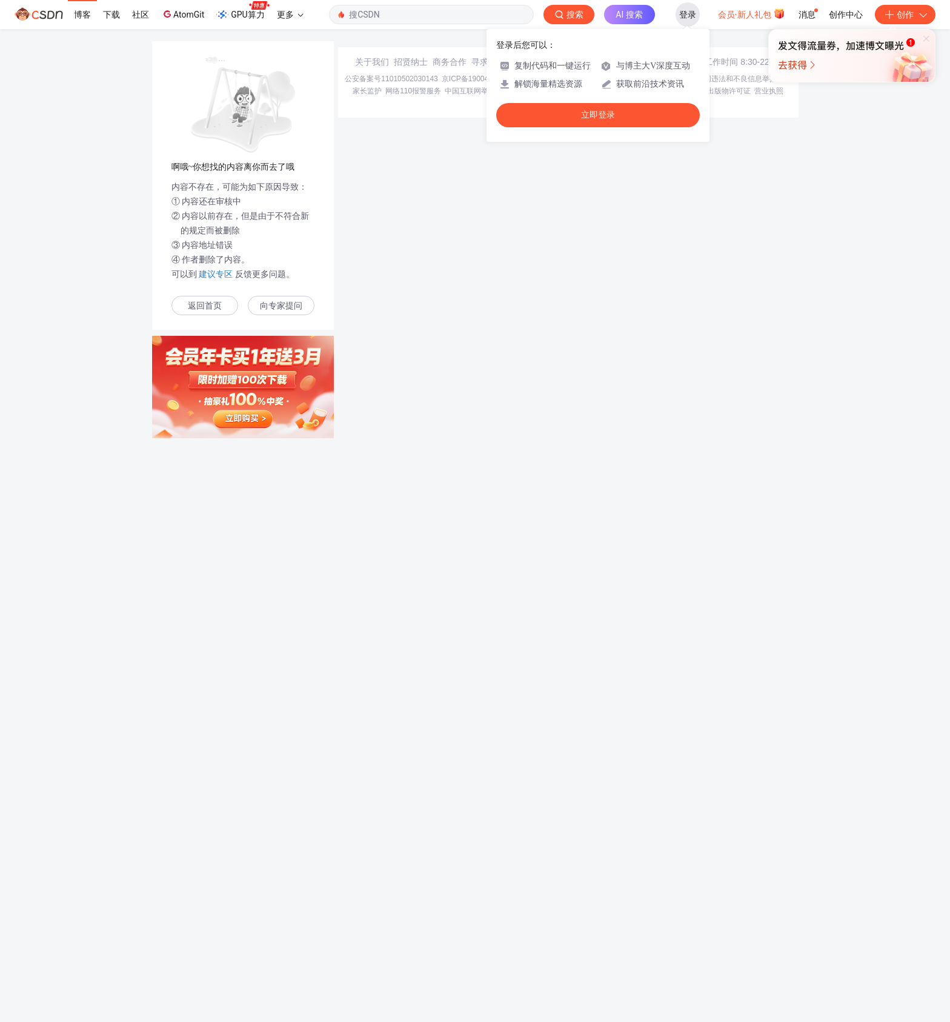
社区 (140, 14)
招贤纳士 (411, 935)
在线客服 (682, 935)
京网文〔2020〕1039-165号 (556, 951)
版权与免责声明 (645, 964)
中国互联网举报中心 (477, 964)
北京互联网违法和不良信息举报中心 (733, 951)
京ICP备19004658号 (475, 951)
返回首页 (205, 305)
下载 (111, 14)
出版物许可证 (729, 964)
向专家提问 (281, 305)
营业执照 (768, 964)
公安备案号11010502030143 (391, 951)
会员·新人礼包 (751, 13)
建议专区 (216, 274)
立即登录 (598, 114)
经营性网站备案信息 (638, 951)
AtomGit (182, 14)
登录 (687, 14)
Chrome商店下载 (541, 964)
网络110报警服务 (413, 964)
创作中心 (846, 14)
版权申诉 (688, 964)
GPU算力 (242, 11)
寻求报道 (488, 935)
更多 (290, 14)
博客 (82, 14)
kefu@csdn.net (620, 935)
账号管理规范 (594, 964)
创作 (905, 14)
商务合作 (450, 935)
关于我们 (372, 935)
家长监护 (367, 964)
